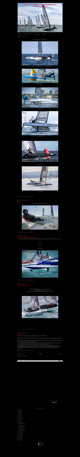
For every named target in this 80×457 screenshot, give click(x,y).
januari (21, 430)
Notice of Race (40, 245)
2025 (20, 411)
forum (43, 203)
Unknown (42, 443)
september (22, 426)
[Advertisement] (55, 381)
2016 (20, 431)
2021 (20, 416)
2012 (20, 437)
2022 (20, 415)
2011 (20, 438)
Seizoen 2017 (20, 334)
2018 (20, 420)
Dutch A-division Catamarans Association (40, 5)
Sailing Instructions (40, 248)
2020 (20, 418)
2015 (20, 433)
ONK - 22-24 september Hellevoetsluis (26, 237)
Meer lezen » (19, 349)
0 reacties (32, 196)
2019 (20, 419)
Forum (18, 201)
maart (21, 429)
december (22, 423)
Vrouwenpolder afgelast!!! (23, 285)
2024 (20, 412)
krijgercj (41, 444)
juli (20, 427)
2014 (20, 434)
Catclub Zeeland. (43, 290)
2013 (20, 435)
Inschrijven (40, 241)
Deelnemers (40, 243)
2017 (18, 37)
